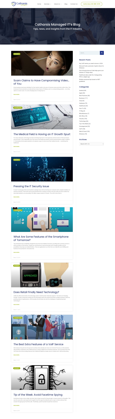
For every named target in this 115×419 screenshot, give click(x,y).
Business (81, 99)
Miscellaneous (83, 114)
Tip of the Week (83, 124)
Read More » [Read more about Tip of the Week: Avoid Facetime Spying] (17, 407)
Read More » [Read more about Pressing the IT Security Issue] (17, 198)
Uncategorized (83, 127)
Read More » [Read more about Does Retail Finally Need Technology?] (17, 306)
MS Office (82, 117)
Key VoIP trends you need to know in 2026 (91, 64)
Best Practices (83, 96)
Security (81, 119)
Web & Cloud (82, 132)
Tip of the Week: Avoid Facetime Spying (38, 396)
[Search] (102, 54)
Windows (81, 134)
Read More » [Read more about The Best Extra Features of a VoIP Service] (17, 356)
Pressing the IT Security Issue (31, 187)
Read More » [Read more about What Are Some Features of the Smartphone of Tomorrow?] (17, 253)
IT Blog (81, 111)
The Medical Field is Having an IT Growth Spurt (42, 135)
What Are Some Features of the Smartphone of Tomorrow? (41, 239)
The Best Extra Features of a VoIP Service (38, 346)
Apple (80, 94)
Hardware (82, 104)
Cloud (80, 101)
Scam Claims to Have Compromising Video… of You (41, 83)
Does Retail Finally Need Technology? (36, 293)
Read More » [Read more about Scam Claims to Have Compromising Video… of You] (17, 95)
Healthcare (82, 106)
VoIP (80, 129)
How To (81, 109)
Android (81, 91)
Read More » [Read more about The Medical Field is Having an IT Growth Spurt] (17, 147)
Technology (82, 122)
